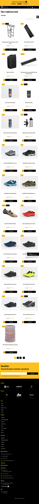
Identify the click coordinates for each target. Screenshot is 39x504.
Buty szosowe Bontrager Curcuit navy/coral (10, 254)
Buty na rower (3, 424)
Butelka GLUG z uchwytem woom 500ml (29, 132)
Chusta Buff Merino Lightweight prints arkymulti (10, 344)
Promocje (2, 417)
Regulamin (3, 438)
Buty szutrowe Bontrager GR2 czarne (29, 314)
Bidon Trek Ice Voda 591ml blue (10, 102)
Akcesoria (2, 421)
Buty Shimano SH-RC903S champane (10, 223)
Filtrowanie (19, 15)
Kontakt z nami (3, 407)
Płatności (2, 442)
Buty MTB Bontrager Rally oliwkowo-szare (28, 193)
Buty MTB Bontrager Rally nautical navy (10, 193)
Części (2, 426)
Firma (2, 403)
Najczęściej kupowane (4, 419)
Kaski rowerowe (3, 428)
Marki (2, 412)
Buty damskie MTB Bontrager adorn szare (10, 163)
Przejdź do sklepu (5, 486)
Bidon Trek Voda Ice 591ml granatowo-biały (10, 132)
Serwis (2, 405)
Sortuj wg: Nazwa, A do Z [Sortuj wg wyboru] (31, 19)
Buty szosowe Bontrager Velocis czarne (10, 314)
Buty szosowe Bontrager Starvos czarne (10, 284)
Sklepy (2, 410)
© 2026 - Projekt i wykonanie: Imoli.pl (19, 498)
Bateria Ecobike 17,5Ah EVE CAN (29, 42)
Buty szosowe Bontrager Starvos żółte (29, 284)
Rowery (2, 432)
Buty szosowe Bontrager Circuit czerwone (28, 223)
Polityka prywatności (4, 440)
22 (23, 357)
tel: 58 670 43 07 (6, 473)
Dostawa (2, 444)
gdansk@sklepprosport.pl (7, 475)
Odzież (2, 430)
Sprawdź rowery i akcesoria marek (19, 2)
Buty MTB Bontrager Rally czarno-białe (29, 163)
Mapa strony (3, 448)
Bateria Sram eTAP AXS (10, 72)
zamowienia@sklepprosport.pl (8, 460)
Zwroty (2, 446)
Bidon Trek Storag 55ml (29, 102)
